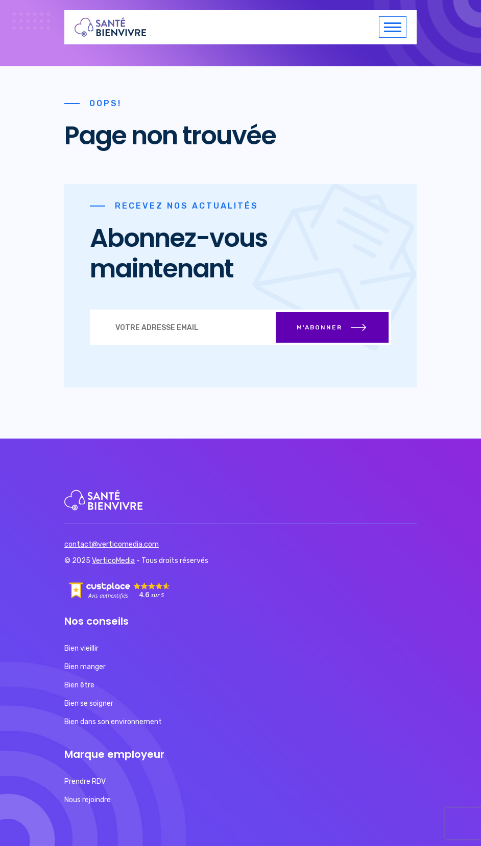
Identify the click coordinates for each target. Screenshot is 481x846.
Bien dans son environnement (113, 721)
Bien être (79, 685)
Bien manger (85, 666)
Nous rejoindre (87, 800)
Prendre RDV (85, 781)
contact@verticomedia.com (111, 544)
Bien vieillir (81, 648)
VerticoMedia (113, 560)
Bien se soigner (88, 703)
